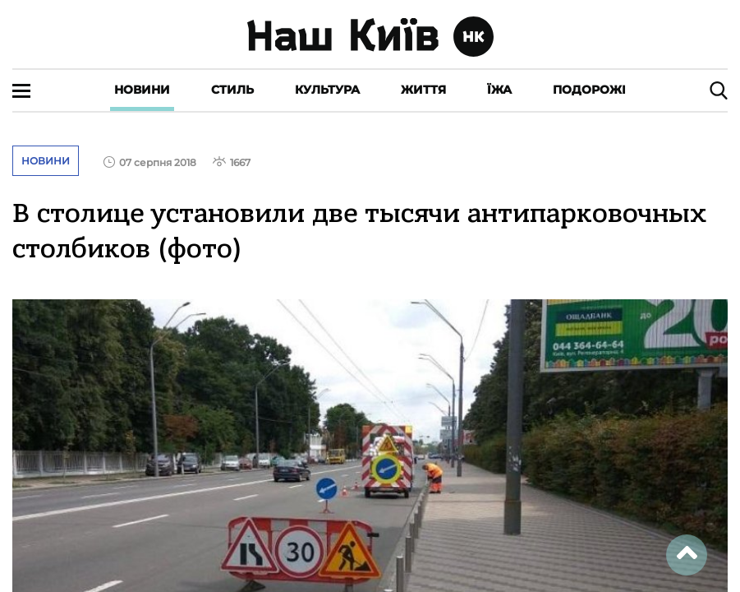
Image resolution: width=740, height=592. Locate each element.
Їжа (499, 89)
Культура (327, 89)
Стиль (232, 89)
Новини (142, 89)
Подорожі (589, 89)
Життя (423, 89)
